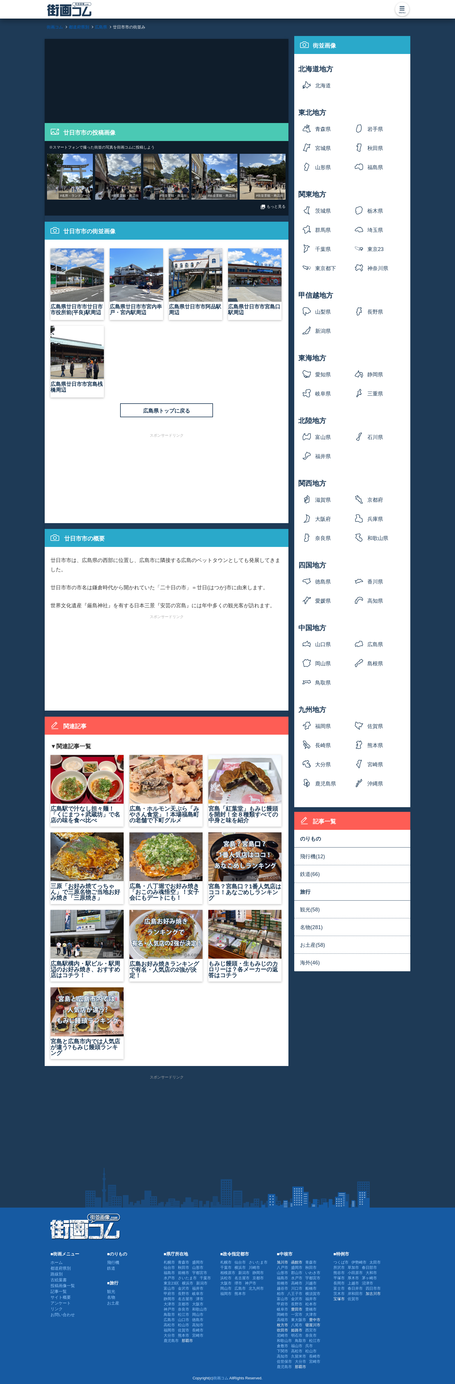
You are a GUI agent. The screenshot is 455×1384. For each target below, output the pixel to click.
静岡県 (375, 374)
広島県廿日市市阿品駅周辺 (195, 281)
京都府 (375, 500)
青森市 (183, 1262)
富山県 (323, 437)
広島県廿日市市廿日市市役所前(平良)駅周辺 (77, 281)
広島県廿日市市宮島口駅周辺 (254, 281)
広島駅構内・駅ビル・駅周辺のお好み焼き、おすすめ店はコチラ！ (87, 944)
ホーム (56, 1262)
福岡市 (169, 1330)
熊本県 (375, 745)
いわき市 (312, 1273)
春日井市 (355, 1288)
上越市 (353, 1283)
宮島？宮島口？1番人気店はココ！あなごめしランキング (244, 866)
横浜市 (187, 1283)
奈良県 (323, 538)
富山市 (169, 1288)
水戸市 (169, 1278)
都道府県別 (60, 1268)
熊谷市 (339, 1273)
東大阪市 (298, 1320)
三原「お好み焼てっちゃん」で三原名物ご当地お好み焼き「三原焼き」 (87, 866)
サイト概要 (60, 1297)
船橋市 (311, 1288)
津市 (199, 1299)
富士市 (339, 1288)
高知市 (197, 1325)
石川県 (375, 437)
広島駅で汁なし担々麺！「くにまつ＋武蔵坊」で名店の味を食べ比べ (87, 789)
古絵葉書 (58, 1280)
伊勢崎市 (358, 1262)
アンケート (60, 1303)
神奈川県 (377, 268)
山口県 (323, 644)
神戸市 (169, 1309)
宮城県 (323, 148)
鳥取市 (169, 1314)
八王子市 (294, 1293)
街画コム (220, 1378)
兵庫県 (375, 519)
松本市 (311, 1304)
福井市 (197, 1288)
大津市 (169, 1304)
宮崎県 (375, 764)
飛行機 (113, 1262)
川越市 (311, 1283)
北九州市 (256, 1288)
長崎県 (323, 745)
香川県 (375, 582)
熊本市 (183, 1335)
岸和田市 (355, 1293)
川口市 (296, 1288)
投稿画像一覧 (62, 1285)
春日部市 (369, 1267)
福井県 (323, 456)
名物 (111, 1297)
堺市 (238, 1283)
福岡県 (323, 726)
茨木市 (339, 1293)
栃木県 (375, 211)
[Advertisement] (166, 79)
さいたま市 (187, 1278)
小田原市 (355, 1273)
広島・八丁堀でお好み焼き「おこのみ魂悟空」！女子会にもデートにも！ (166, 866)
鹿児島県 (325, 784)
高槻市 (282, 1320)
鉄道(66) (310, 874)
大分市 (169, 1335)
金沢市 (183, 1288)
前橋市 (183, 1273)
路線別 (56, 1274)
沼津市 (367, 1283)
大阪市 (197, 1304)
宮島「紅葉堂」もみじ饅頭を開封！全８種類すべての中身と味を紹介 (244, 789)
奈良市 (183, 1309)
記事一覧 (58, 1291)
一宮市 (296, 1314)
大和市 (371, 1273)
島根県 (375, 663)
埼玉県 (375, 230)
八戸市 (282, 1267)
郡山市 (296, 1273)
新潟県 (323, 331)
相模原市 (227, 1273)
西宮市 (311, 1330)
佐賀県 (375, 726)
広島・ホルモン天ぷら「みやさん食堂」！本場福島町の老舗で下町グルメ (166, 789)
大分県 (323, 764)
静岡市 (169, 1299)
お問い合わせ (62, 1314)
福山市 (296, 1346)
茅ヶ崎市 (369, 1278)
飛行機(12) (312, 856)
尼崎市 (282, 1335)
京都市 (183, 1304)
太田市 (375, 1262)
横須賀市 (312, 1293)
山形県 (323, 167)
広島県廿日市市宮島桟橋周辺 (77, 359)
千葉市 (205, 1278)
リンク (56, 1309)
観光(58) (310, 910)
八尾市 (296, 1325)
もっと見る (273, 206)
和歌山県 (377, 538)
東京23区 (375, 251)
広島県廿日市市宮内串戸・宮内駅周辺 (136, 281)
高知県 (375, 601)
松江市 (183, 1314)
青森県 (323, 129)
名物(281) (311, 927)
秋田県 (375, 148)
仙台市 (169, 1267)
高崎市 (296, 1283)
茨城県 (323, 211)
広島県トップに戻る (166, 411)
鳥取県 (323, 683)
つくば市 (341, 1262)
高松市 (169, 1325)
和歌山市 (199, 1309)
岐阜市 (197, 1293)
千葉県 (323, 249)
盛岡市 (197, 1262)
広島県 (375, 644)
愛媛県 (323, 601)
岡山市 (197, 1314)
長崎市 (197, 1330)
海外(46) (310, 963)
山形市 (197, 1267)
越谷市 (282, 1288)
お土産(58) (312, 945)
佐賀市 (183, 1330)
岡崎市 (282, 1314)
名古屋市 (185, 1299)
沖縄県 (375, 784)
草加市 (353, 1267)
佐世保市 (284, 1361)
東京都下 (325, 268)
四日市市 (373, 1288)
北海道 (323, 85)
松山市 (183, 1325)
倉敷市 (282, 1346)
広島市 (169, 1320)
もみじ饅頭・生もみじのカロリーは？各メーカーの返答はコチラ (244, 944)
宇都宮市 (199, 1273)
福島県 (375, 167)
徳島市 (197, 1320)
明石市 (296, 1335)
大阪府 (323, 519)
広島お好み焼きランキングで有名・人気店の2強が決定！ (166, 944)
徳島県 (323, 582)
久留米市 (298, 1356)
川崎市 (254, 1267)
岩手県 (375, 129)
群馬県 (323, 230)
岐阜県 (323, 394)
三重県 (375, 394)
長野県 (375, 312)
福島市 (169, 1273)
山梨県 (323, 312)
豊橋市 (311, 1309)
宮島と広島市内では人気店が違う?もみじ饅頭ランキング (87, 1021)
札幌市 (169, 1262)
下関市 (282, 1351)
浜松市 (226, 1278)
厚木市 (353, 1278)
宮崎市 (197, 1335)
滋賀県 (323, 500)
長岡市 (339, 1283)
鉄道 (111, 1268)
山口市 (183, 1320)
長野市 (183, 1293)
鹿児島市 (171, 1340)
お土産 (113, 1303)
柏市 (280, 1293)
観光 (111, 1291)
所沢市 (339, 1267)
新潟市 (201, 1283)
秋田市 (183, 1267)
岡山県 (323, 663)
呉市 (309, 1346)
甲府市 (169, 1293)
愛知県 (323, 374)
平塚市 (339, 1278)
